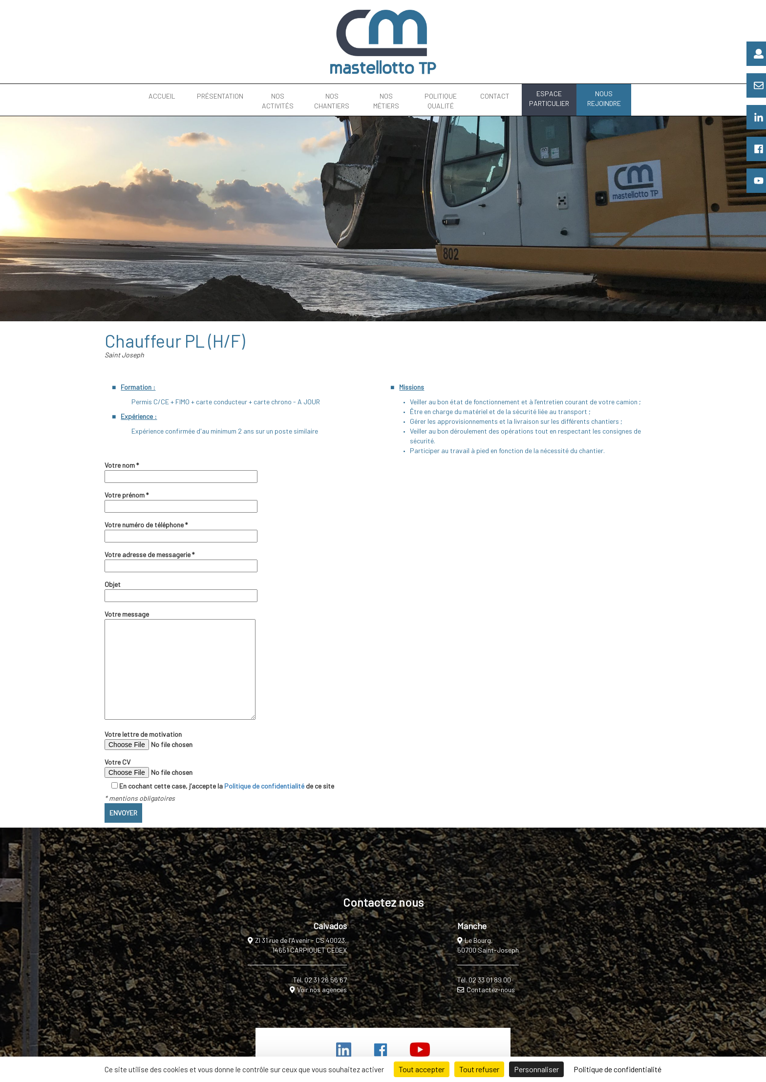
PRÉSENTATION (220, 96)
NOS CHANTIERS (331, 101)
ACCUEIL (162, 96)
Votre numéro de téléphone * (181, 530)
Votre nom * (181, 470)
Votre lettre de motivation (171, 740)
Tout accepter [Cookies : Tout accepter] (422, 1069)
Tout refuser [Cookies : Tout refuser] (479, 1069)
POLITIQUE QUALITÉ (441, 101)
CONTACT (495, 96)
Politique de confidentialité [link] (617, 1069)
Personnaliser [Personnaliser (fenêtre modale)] (536, 1069)
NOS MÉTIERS (386, 101)
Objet (181, 590)
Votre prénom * (181, 500)
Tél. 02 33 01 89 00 (484, 980)
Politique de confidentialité (264, 786)
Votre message (180, 665)
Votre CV (171, 768)
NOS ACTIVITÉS (278, 101)
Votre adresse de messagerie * (181, 560)
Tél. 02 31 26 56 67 (320, 980)
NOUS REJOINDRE (604, 98)
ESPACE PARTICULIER (549, 98)
